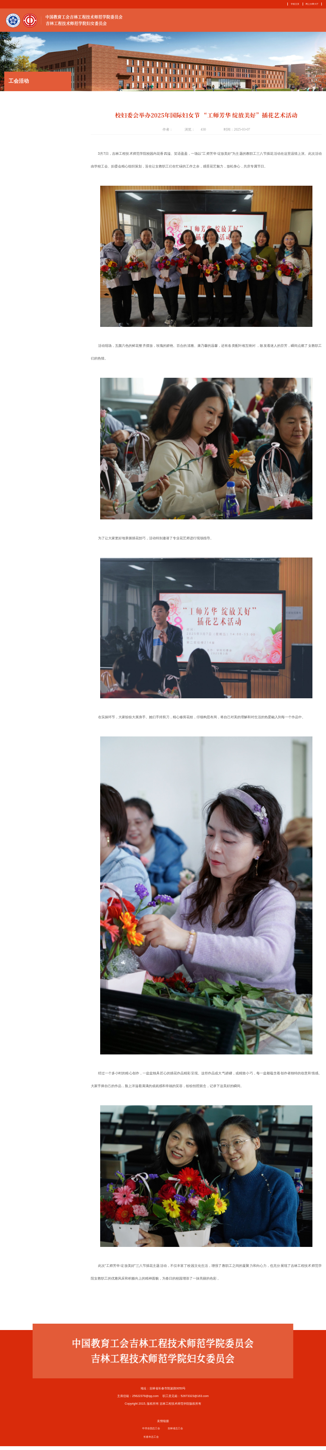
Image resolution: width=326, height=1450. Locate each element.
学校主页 (290, 4)
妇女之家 (242, 21)
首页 (174, 21)
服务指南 (266, 21)
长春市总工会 (151, 1440)
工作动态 (218, 21)
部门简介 (194, 21)
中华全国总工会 (151, 1431)
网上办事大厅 (310, 4)
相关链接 (314, 21)
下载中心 (290, 21)
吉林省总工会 (175, 1431)
